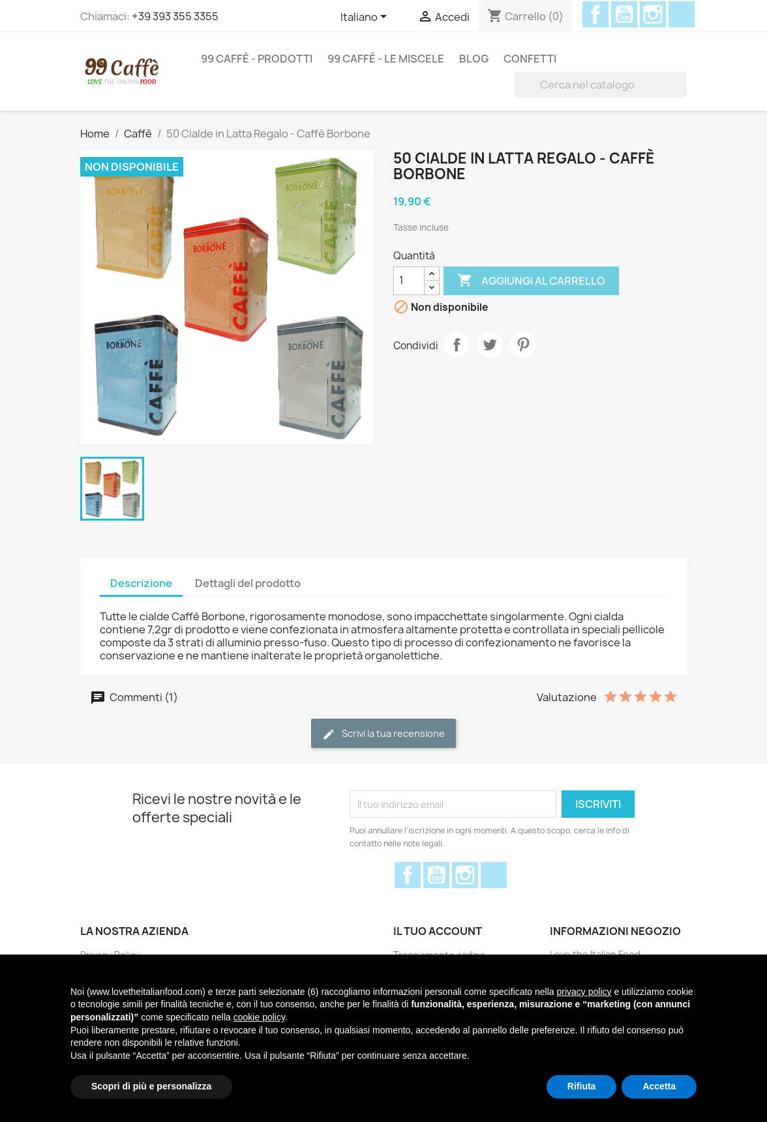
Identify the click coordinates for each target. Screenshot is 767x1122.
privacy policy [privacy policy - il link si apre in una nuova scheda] (583, 991)
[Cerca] (600, 85)
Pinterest (523, 345)
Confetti (530, 58)
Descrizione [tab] (141, 583)
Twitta (490, 345)
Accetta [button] (659, 1086)
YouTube (624, 14)
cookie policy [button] (259, 1017)
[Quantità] (409, 280)
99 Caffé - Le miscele (385, 58)
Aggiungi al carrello (531, 280)
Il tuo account (437, 931)
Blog (474, 58)
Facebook (595, 14)
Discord (682, 14)
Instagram (653, 14)
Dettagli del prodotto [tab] (248, 583)
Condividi (457, 345)
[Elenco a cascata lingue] (365, 17)
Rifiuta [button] (581, 1086)
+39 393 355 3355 (175, 16)
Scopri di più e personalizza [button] (151, 1086)
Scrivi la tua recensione (383, 734)
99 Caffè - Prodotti (256, 58)
